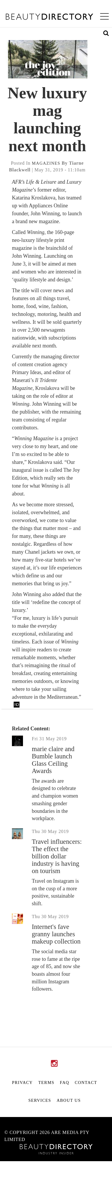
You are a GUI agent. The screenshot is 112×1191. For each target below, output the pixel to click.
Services (39, 1100)
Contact (86, 1082)
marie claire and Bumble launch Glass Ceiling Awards (53, 760)
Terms (46, 1082)
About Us (69, 1100)
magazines (46, 163)
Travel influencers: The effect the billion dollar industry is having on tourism (57, 856)
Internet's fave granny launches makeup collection (56, 934)
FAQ (64, 1082)
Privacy (22, 1082)
